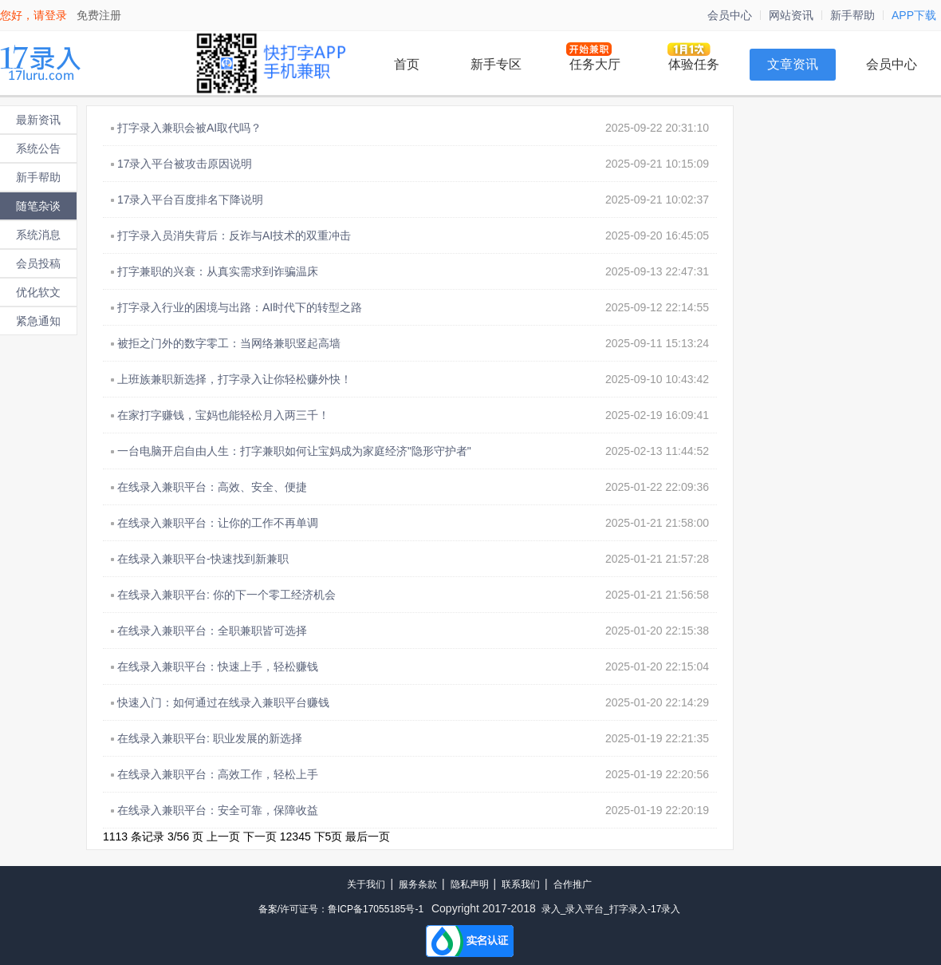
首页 (406, 64)
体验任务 (693, 64)
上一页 (223, 836)
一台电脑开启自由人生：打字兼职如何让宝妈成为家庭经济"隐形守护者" (294, 451)
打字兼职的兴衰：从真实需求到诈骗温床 (217, 271)
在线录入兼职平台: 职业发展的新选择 (209, 738)
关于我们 (366, 884)
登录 (56, 15)
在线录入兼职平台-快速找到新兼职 (203, 558)
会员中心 (729, 15)
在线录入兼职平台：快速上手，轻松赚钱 (217, 666)
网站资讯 (791, 15)
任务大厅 (594, 64)
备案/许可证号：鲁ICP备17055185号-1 (340, 909)
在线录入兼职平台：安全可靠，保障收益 (217, 810)
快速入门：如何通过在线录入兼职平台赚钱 (223, 702)
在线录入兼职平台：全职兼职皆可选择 (212, 630)
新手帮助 (852, 15)
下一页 (260, 836)
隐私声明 (470, 884)
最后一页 (367, 836)
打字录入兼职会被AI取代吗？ (189, 127)
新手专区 (496, 64)
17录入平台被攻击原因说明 (185, 163)
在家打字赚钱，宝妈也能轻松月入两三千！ (223, 415)
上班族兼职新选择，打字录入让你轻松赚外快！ (234, 379)
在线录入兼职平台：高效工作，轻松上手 (217, 774)
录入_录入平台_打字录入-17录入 (611, 909)
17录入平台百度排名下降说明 (190, 199)
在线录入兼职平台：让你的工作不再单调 (217, 522)
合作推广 (572, 884)
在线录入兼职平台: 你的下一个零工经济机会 (226, 594)
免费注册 (99, 15)
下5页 (328, 836)
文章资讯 (792, 64)
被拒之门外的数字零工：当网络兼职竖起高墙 (229, 343)
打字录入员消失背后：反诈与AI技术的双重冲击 (234, 235)
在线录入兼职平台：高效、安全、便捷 (212, 487)
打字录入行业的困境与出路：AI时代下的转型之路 (239, 307)
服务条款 (418, 884)
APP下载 (914, 15)
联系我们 (521, 884)
